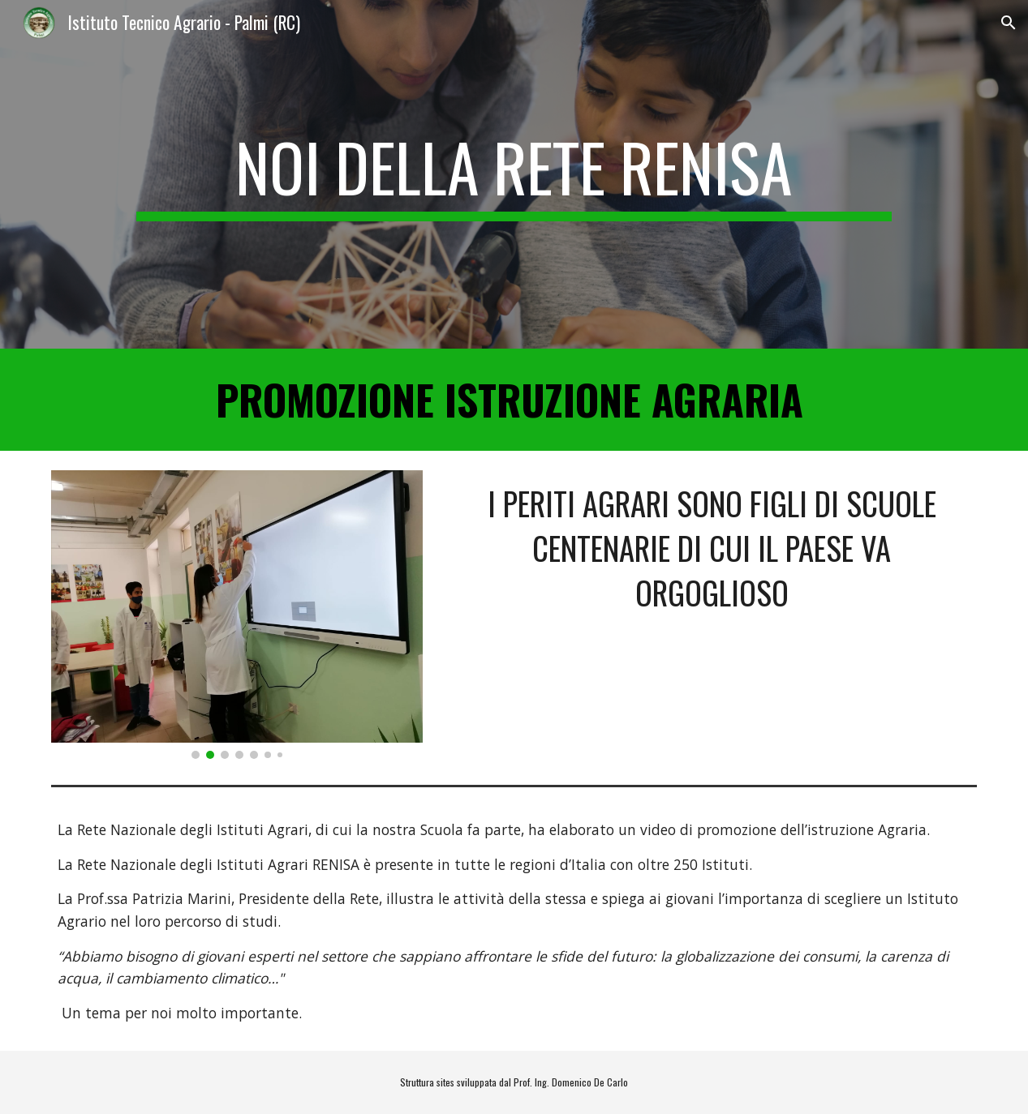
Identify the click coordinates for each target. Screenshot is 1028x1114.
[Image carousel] (237, 614)
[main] (514, 174)
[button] (1008, 22)
